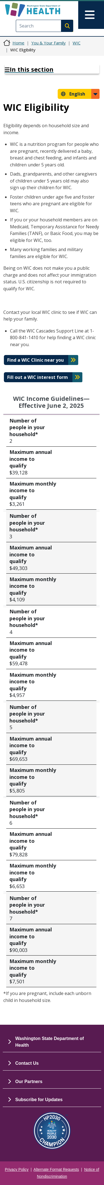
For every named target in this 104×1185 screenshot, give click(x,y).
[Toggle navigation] (91, 15)
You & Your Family (48, 43)
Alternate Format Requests (56, 1170)
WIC (76, 43)
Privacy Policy (17, 1170)
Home (18, 43)
